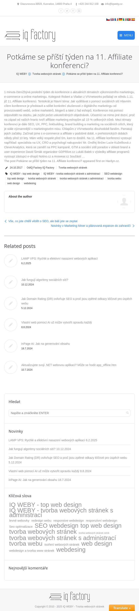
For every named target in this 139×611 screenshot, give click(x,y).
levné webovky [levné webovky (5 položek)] (19, 520)
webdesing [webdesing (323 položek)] (71, 549)
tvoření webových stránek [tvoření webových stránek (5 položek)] (61, 544)
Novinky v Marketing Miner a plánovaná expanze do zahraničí (91, 225)
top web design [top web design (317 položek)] (101, 525)
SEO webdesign (113, 173)
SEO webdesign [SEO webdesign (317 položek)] (56, 525)
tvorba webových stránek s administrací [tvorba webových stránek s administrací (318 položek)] (62, 538)
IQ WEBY (21, 73)
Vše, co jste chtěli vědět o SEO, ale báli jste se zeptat (42, 221)
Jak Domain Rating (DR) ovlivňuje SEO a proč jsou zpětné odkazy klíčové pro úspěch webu (68, 457)
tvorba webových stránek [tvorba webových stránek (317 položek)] (43, 531)
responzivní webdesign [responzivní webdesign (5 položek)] (101, 520)
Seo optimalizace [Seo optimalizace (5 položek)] (21, 526)
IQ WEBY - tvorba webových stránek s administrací (72, 173)
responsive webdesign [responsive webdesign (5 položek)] (68, 520)
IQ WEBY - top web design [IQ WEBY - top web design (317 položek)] (45, 504)
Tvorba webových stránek (46, 73)
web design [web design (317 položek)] (96, 543)
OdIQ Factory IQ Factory (40, 167)
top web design (15, 178)
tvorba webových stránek (42, 178)
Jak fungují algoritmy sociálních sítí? (44, 279)
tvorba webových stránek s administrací (82, 178)
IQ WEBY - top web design (25, 173)
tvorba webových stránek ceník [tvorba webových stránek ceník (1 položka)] (94, 533)
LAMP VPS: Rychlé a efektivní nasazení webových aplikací (59, 258)
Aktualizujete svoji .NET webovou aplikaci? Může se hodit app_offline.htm (68, 365)
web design (13, 183)
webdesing (30, 183)
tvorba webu (114, 178)
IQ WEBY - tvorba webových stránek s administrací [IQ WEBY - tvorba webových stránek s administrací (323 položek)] (61, 512)
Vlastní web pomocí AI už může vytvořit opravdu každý (56, 322)
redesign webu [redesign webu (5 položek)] (41, 520)
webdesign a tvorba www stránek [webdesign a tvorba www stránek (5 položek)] (31, 550)
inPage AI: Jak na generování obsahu (45, 343)
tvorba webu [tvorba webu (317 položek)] (25, 543)
